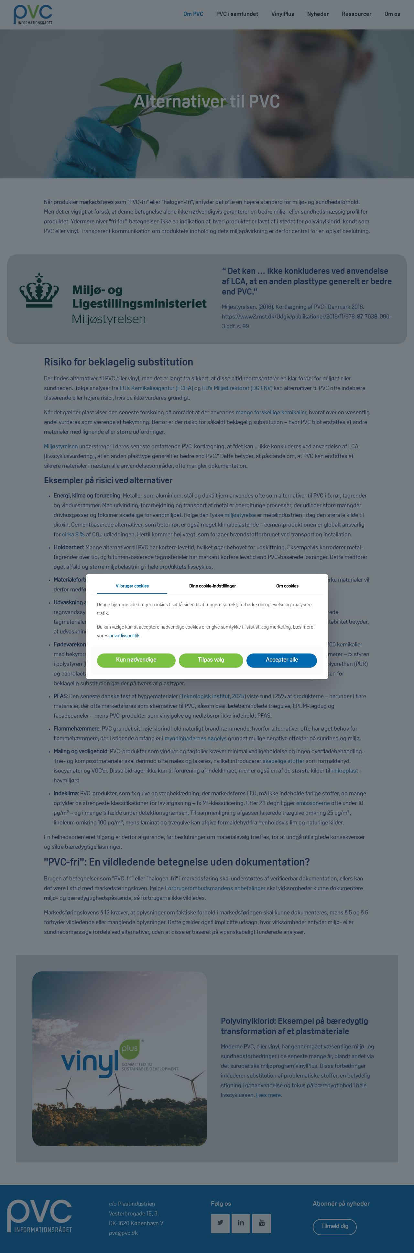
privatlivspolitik (124, 636)
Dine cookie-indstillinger (212, 586)
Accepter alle (282, 660)
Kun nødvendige (136, 660)
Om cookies (287, 586)
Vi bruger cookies (132, 586)
